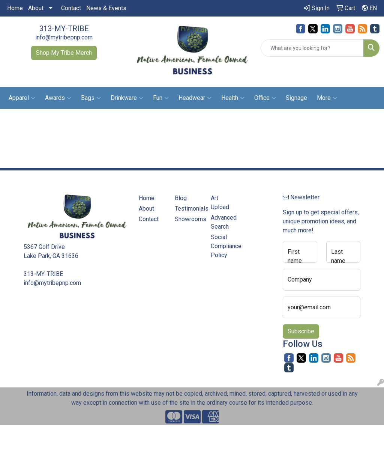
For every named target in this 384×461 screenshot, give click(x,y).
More (327, 97)
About (36, 8)
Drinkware (127, 97)
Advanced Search (224, 222)
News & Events (106, 8)
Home (15, 8)
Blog (181, 198)
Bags (91, 97)
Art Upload (220, 202)
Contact (71, 8)
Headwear (195, 97)
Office (265, 97)
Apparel (22, 97)
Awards (58, 97)
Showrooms (188, 219)
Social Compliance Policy (224, 246)
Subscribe (301, 331)
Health (232, 97)
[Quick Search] (312, 48)
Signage (296, 97)
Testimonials (188, 208)
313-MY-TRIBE (64, 28)
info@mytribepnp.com (64, 37)
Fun (161, 97)
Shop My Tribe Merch (64, 52)
